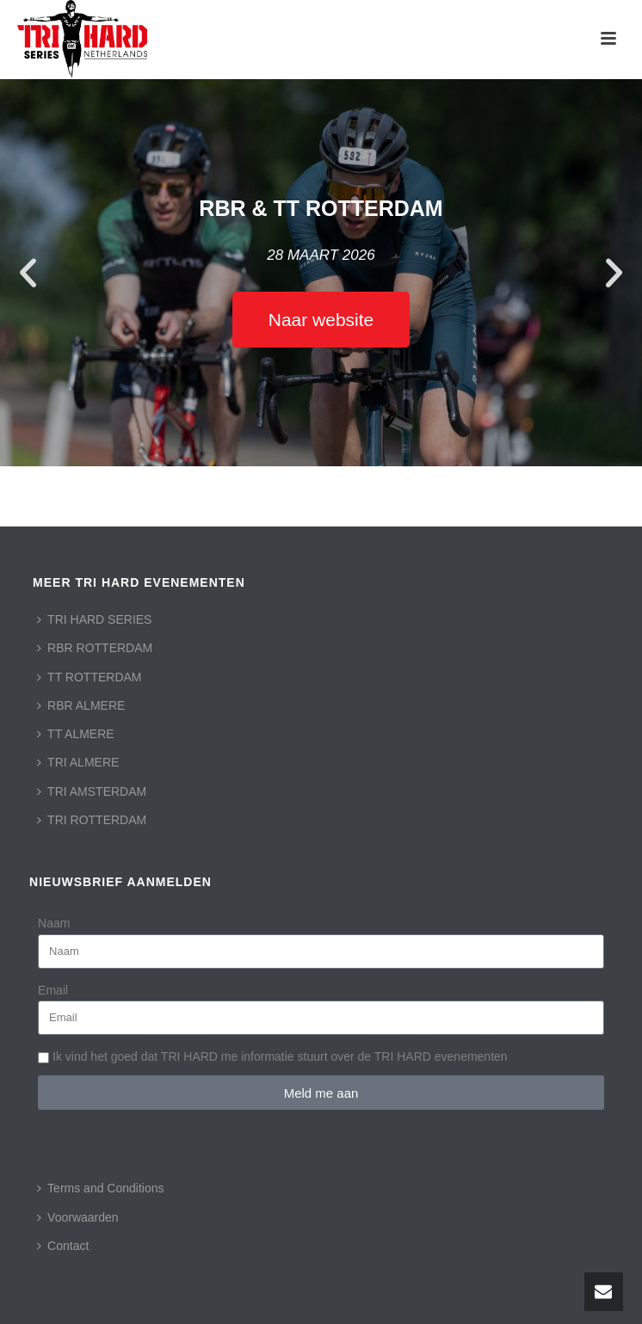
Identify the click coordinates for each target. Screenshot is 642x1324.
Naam (54, 923)
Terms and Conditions (100, 1188)
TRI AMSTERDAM (91, 791)
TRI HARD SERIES (94, 619)
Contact (63, 1246)
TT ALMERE (75, 734)
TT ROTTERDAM (89, 677)
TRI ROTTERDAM (91, 820)
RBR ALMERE (81, 705)
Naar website (321, 319)
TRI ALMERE (78, 762)
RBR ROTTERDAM (94, 648)
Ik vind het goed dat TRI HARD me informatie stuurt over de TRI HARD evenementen (280, 1056)
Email (53, 990)
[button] (28, 273)
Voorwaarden (78, 1217)
